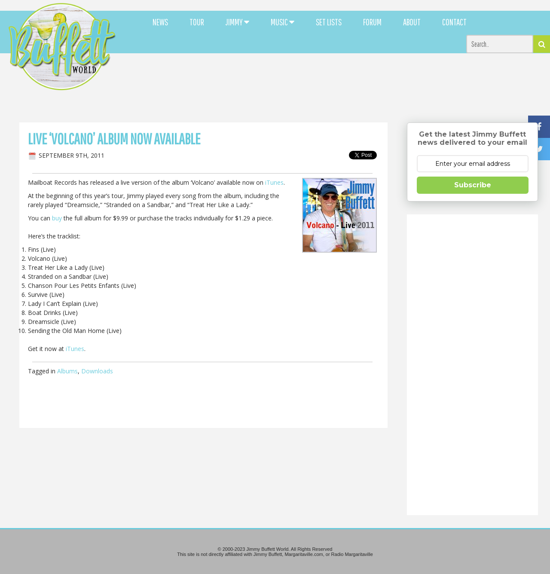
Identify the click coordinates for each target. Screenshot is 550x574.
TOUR (196, 22)
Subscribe (472, 185)
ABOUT (412, 22)
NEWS (160, 22)
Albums (67, 371)
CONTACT (454, 22)
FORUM (372, 22)
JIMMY (237, 22)
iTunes (274, 182)
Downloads (97, 371)
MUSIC (282, 22)
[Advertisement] (336, 77)
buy (57, 218)
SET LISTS (329, 22)
